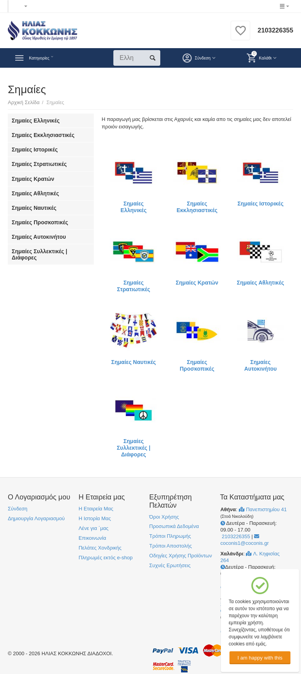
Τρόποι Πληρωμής (170, 536)
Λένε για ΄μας (94, 528)
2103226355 (273, 30)
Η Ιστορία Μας (95, 518)
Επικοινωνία (92, 538)
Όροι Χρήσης (164, 517)
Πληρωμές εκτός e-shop (106, 557)
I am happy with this (259, 658)
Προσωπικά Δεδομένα (174, 526)
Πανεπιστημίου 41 (263, 509)
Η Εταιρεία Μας (96, 509)
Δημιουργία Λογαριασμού (36, 518)
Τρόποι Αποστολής (170, 546)
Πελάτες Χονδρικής (100, 548)
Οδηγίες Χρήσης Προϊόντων (180, 556)
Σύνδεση (17, 509)
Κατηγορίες (44, 58)
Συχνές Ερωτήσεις (170, 565)
